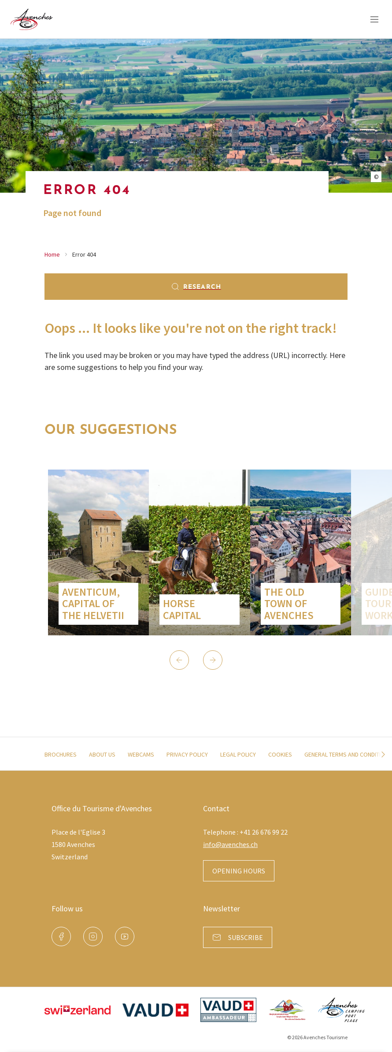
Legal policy (238, 754)
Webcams (141, 754)
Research (196, 286)
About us (102, 754)
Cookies (280, 754)
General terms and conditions (348, 754)
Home (52, 254)
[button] (179, 660)
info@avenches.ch (230, 844)
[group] (98, 552)
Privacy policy (187, 754)
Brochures (60, 754)
